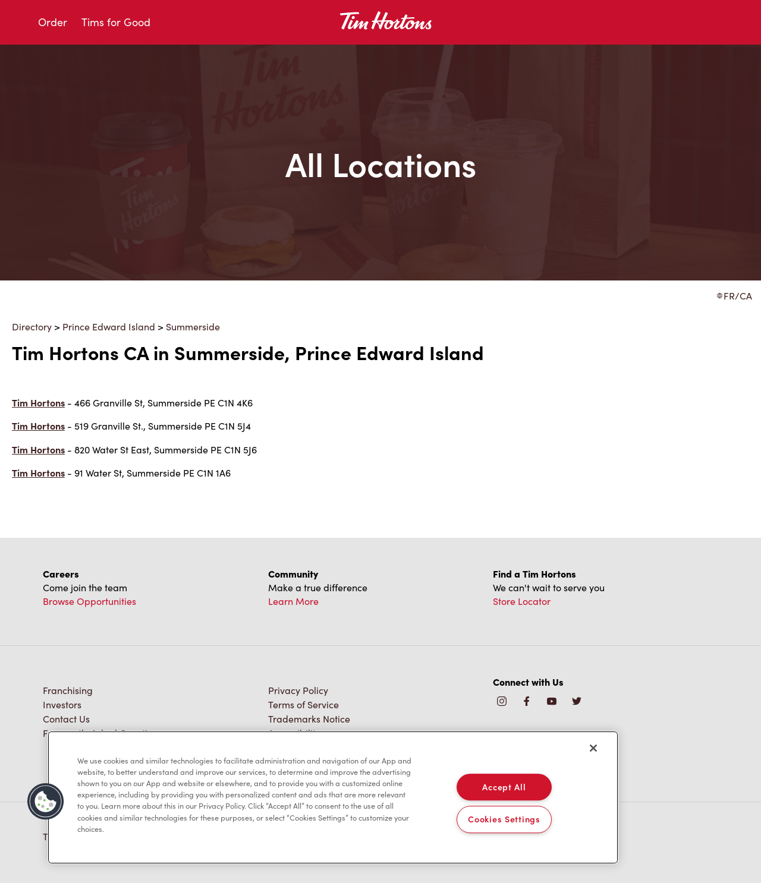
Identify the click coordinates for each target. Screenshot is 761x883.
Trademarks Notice (309, 718)
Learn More (293, 601)
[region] (333, 797)
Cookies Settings (504, 819)
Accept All (504, 787)
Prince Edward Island (108, 326)
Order (52, 22)
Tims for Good (115, 22)
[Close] (593, 748)
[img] (576, 702)
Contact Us (66, 718)
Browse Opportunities (89, 601)
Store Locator (522, 601)
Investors (62, 704)
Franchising (68, 690)
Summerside (193, 326)
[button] (46, 802)
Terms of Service (303, 704)
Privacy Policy (298, 690)
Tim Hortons (38, 402)
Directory (32, 326)
